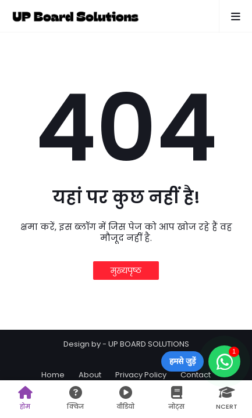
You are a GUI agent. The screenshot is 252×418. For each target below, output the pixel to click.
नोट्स (176, 398)
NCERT (226, 398)
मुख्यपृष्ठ (126, 270)
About (90, 374)
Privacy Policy (140, 374)
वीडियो (126, 398)
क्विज (76, 398)
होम (25, 398)
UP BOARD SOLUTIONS (148, 343)
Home (53, 374)
